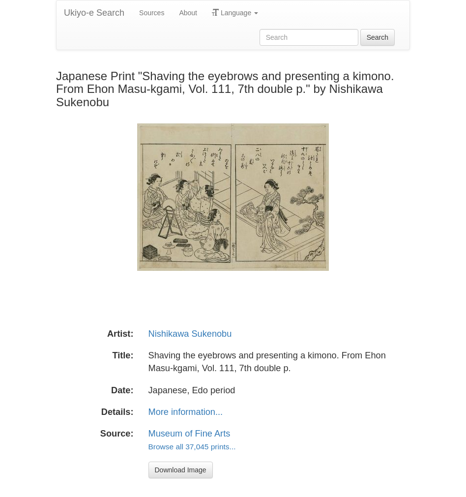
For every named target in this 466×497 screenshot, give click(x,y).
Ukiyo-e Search (94, 13)
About (188, 13)
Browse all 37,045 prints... (192, 446)
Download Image (180, 470)
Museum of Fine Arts (189, 434)
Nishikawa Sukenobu (190, 334)
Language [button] (235, 13)
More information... (185, 412)
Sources (151, 13)
